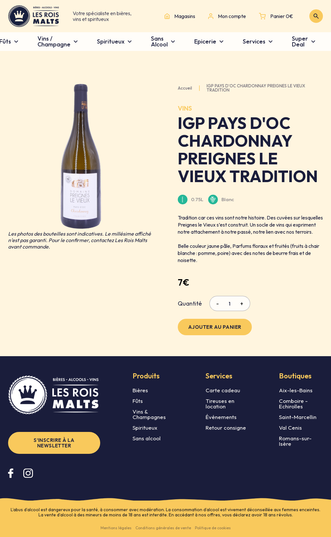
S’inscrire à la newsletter (54, 443)
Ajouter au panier (214, 327)
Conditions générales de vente (163, 527)
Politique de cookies (213, 527)
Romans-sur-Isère (295, 440)
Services (254, 41)
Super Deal (300, 41)
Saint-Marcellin (297, 417)
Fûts (138, 401)
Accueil (185, 88)
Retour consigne (226, 427)
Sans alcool (147, 438)
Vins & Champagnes (149, 414)
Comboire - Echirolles (293, 403)
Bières (140, 390)
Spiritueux (110, 41)
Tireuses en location (220, 403)
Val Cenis (290, 427)
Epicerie (205, 41)
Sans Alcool (159, 41)
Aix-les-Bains (296, 390)
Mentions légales (116, 527)
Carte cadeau (223, 390)
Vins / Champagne (53, 41)
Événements (221, 417)
